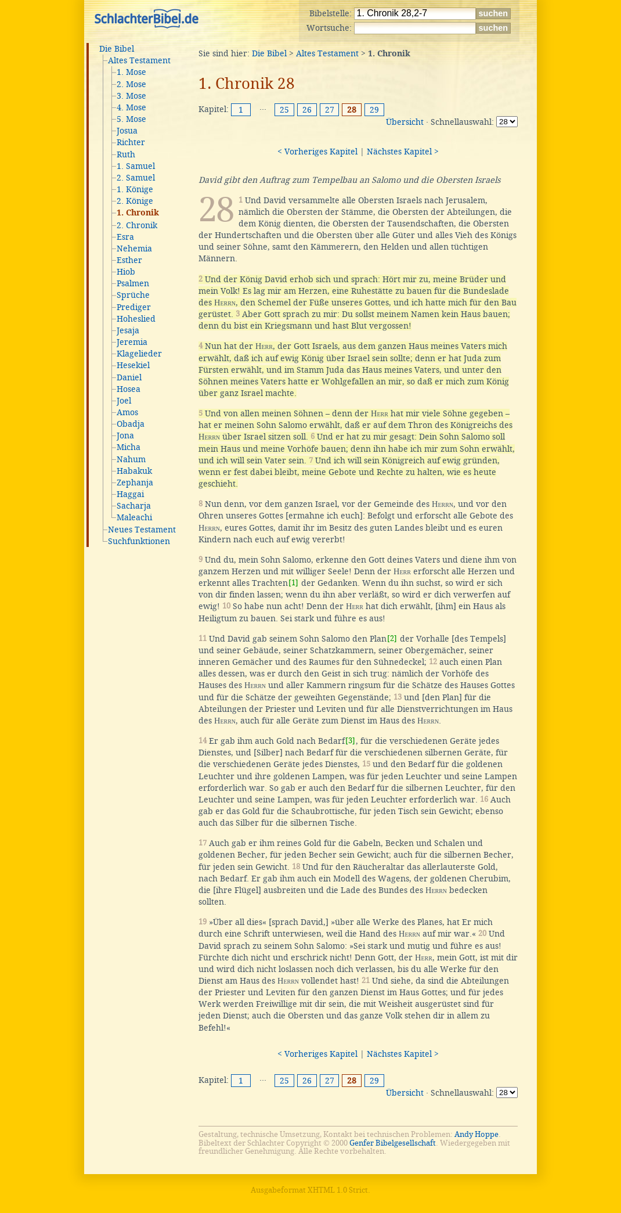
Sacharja (134, 505)
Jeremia (132, 342)
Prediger (134, 307)
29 (374, 109)
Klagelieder (139, 353)
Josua (127, 130)
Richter (131, 142)
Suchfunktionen (139, 541)
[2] (392, 638)
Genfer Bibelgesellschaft (392, 1143)
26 (307, 109)
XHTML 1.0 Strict (338, 1190)
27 (329, 109)
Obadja (131, 424)
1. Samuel (136, 166)
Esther (129, 260)
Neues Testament (142, 529)
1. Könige (135, 189)
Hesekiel (133, 365)
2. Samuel (136, 177)
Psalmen (133, 283)
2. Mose (131, 84)
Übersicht (405, 122)
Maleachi (134, 517)
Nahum (131, 459)
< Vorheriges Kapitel (317, 151)
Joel (124, 400)
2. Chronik (137, 225)
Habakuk (134, 471)
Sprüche (133, 295)
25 (284, 109)
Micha (128, 447)
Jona (125, 435)
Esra (125, 237)
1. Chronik (138, 213)
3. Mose (131, 95)
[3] (350, 740)
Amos (127, 412)
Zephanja (135, 482)
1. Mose (131, 72)
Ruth (126, 154)
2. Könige (135, 201)
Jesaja (128, 330)
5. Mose (131, 119)
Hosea (128, 389)
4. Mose (131, 107)
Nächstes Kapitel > (403, 151)
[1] (293, 582)
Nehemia (134, 248)
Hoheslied (136, 318)
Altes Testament (139, 60)
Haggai (130, 494)
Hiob (126, 271)
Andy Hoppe (476, 1134)
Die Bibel (116, 48)
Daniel (129, 377)
